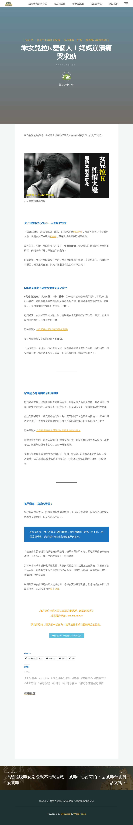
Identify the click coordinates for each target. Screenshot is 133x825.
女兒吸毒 (32, 678)
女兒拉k (44, 678)
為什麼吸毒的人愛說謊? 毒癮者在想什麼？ (58, 430)
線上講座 (54, 589)
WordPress (79, 813)
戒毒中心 (87, 678)
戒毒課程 (44, 683)
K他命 (53, 236)
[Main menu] (126, 3)
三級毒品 (28, 40)
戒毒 (76, 678)
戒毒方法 (101, 678)
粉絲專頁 (77, 231)
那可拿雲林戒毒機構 (92, 683)
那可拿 (57, 683)
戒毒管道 (31, 683)
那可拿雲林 (70, 683)
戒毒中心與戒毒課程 (48, 40)
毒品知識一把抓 (73, 40)
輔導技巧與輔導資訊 (97, 40)
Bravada (65, 813)
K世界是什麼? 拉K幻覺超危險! (52, 329)
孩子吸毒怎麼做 (61, 678)
